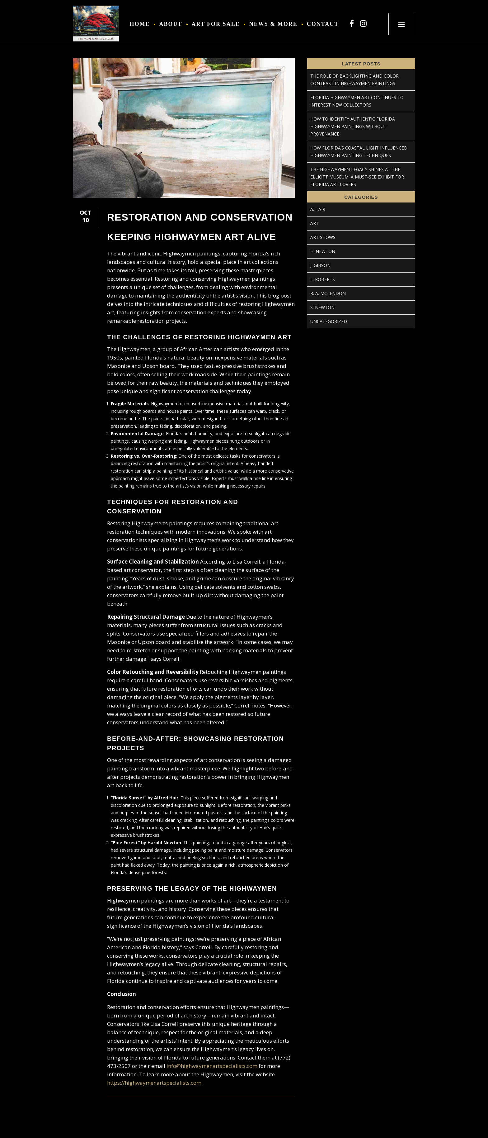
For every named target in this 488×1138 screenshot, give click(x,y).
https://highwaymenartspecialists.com (154, 1082)
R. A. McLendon (328, 293)
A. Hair (317, 209)
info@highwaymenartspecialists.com (212, 1065)
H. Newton (322, 251)
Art (314, 223)
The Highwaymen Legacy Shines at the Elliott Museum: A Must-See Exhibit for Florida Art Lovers (357, 176)
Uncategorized (328, 321)
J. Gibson (320, 265)
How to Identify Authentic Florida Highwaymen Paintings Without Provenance (352, 126)
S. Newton (322, 307)
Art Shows (323, 237)
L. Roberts (322, 279)
